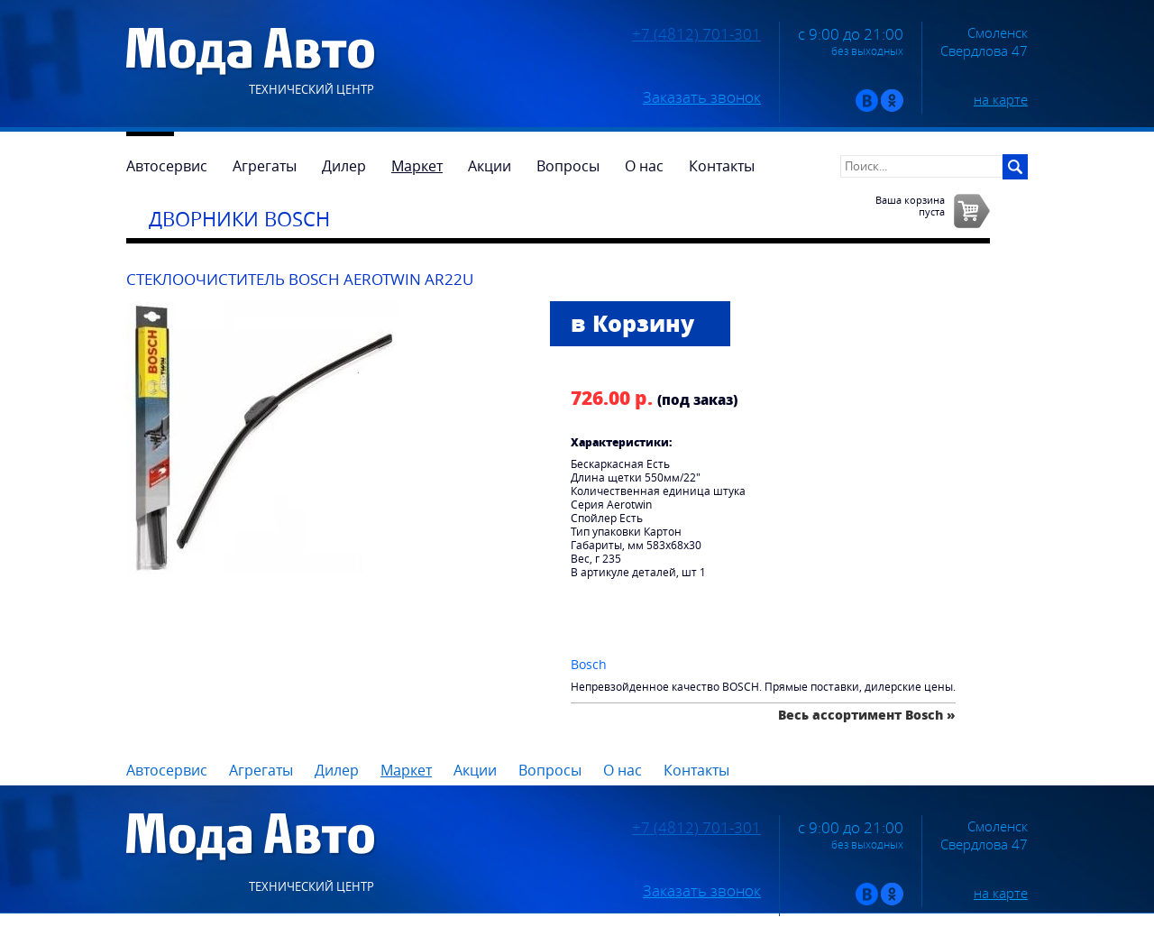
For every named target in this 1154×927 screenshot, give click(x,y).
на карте (1001, 99)
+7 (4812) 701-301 (696, 34)
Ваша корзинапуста (910, 205)
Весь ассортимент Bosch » (867, 714)
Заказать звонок (702, 97)
